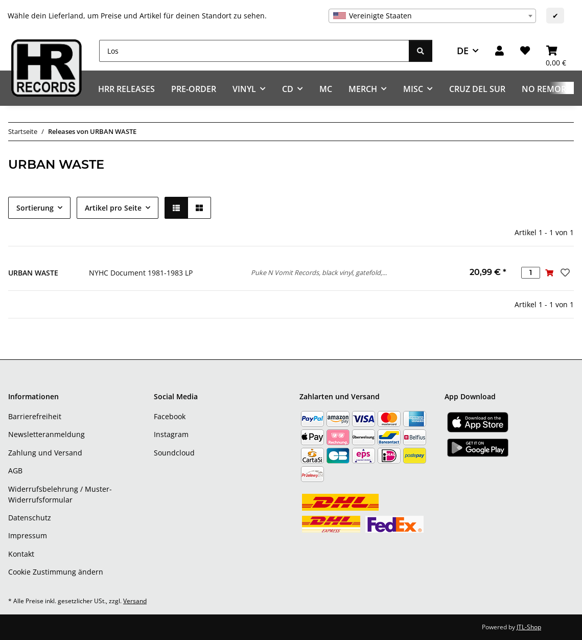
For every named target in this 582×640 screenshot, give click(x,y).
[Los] (254, 51)
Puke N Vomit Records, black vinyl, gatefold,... (319, 272)
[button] (499, 51)
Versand (135, 601)
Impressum (27, 535)
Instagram (171, 434)
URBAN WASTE (33, 273)
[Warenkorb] (556, 51)
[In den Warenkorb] (549, 273)
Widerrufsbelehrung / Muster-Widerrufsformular (60, 494)
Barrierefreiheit (34, 416)
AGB (15, 470)
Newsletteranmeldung (46, 434)
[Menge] (531, 272)
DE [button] (463, 50)
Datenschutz (29, 517)
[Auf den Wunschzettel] (564, 272)
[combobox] (432, 16)
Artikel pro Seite (113, 208)
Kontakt (21, 554)
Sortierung (35, 208)
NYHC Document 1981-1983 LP (141, 273)
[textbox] (432, 15)
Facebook (169, 416)
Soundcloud (174, 453)
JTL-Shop (529, 627)
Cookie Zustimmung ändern (55, 572)
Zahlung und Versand (45, 453)
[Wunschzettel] (525, 51)
